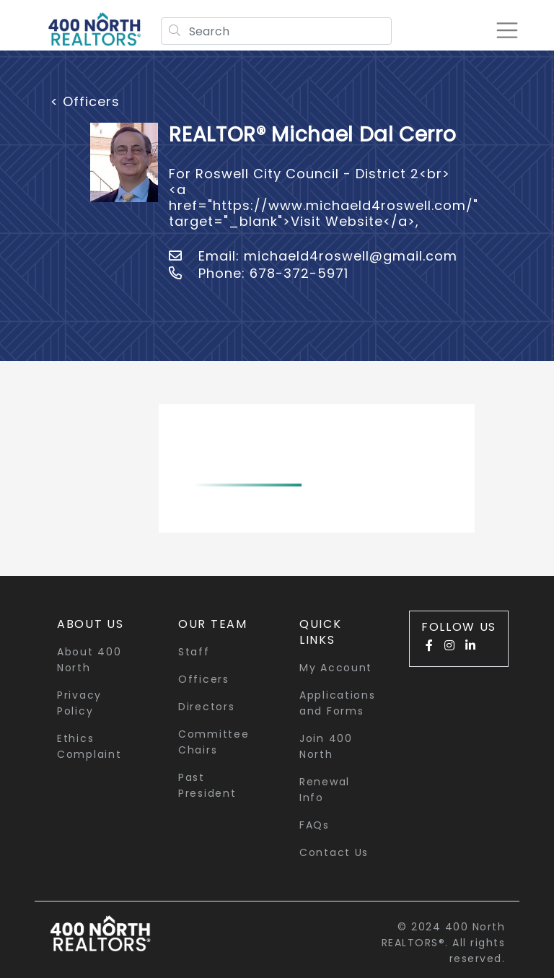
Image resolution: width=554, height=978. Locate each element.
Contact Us (334, 852)
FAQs (314, 825)
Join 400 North (326, 746)
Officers (203, 679)
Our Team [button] (212, 624)
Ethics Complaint (89, 746)
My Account (335, 667)
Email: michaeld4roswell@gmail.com (313, 256)
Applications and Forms (337, 703)
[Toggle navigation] (506, 30)
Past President (207, 785)
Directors (206, 706)
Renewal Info (324, 789)
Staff (194, 652)
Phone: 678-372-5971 (258, 273)
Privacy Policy (79, 703)
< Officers (85, 101)
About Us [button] (90, 624)
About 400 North (89, 660)
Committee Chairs (213, 742)
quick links (320, 632)
